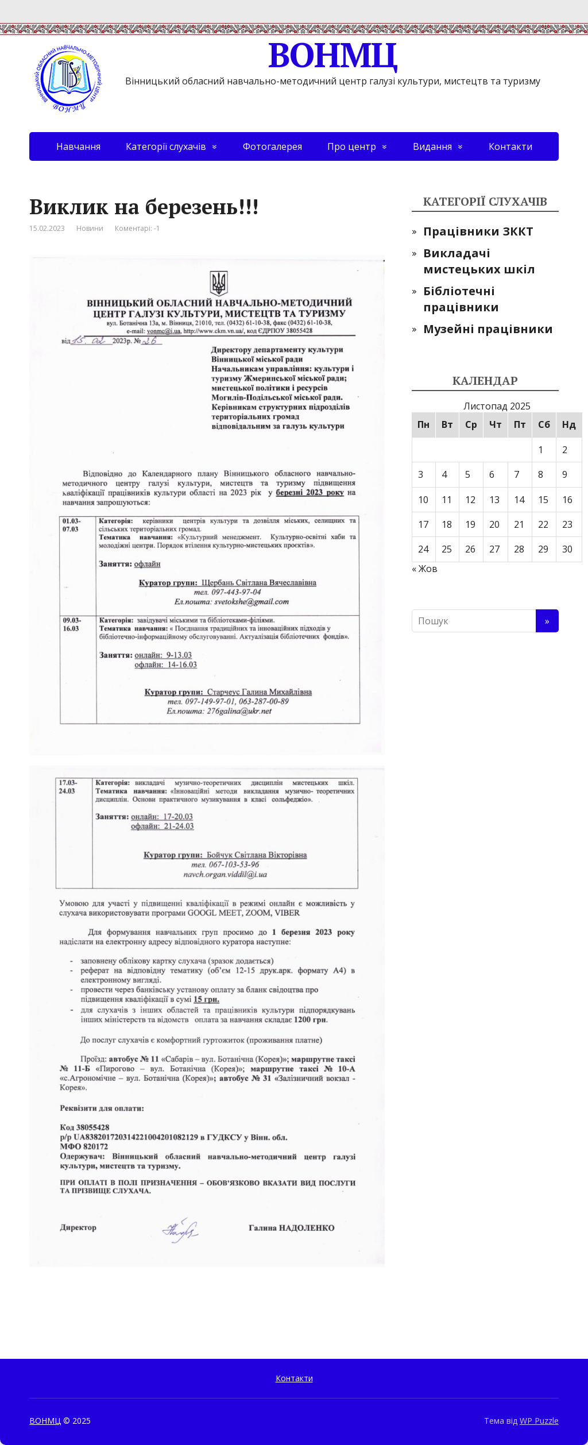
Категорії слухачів (166, 146)
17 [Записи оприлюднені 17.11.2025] (423, 524)
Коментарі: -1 (137, 228)
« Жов (425, 568)
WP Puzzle (539, 1420)
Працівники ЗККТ (478, 231)
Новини (89, 228)
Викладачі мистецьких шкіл (479, 261)
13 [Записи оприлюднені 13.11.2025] (494, 499)
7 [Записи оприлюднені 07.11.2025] (516, 474)
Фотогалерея (272, 146)
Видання (432, 146)
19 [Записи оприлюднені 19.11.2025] (470, 524)
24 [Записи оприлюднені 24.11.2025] (423, 549)
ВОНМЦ (213, 54)
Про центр (351, 146)
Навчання (78, 146)
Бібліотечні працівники (461, 299)
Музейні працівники (488, 329)
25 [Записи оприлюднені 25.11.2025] (447, 549)
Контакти (510, 146)
